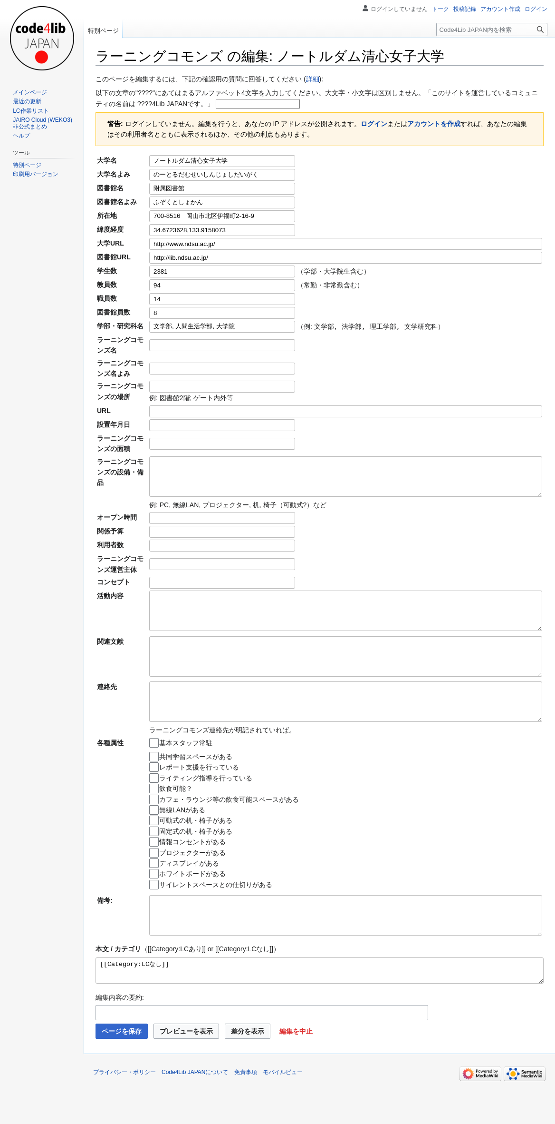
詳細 (312, 79)
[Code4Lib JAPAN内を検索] (491, 29)
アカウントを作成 (433, 124)
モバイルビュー (283, 1112)
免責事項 (245, 1112)
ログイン (374, 124)
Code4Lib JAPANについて (195, 1112)
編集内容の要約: (120, 1037)
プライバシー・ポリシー (124, 1112)
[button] (296, 1071)
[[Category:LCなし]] (320, 1008)
